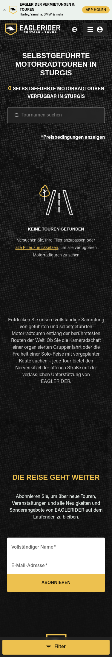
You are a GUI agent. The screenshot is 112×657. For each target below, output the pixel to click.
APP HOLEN (96, 9)
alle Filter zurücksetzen (36, 247)
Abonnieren (56, 583)
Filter (56, 647)
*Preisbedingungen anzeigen (73, 138)
